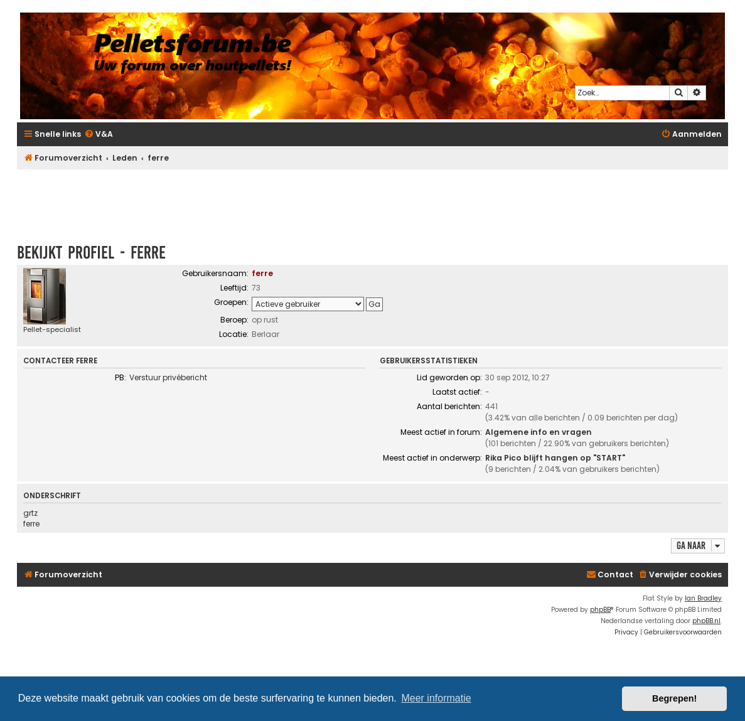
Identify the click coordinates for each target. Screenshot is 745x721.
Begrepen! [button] (674, 698)
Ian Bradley (703, 598)
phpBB (600, 609)
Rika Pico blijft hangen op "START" (555, 457)
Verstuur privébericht (168, 377)
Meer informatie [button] (436, 698)
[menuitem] (98, 134)
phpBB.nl (706, 621)
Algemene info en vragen (538, 432)
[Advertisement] (372, 200)
